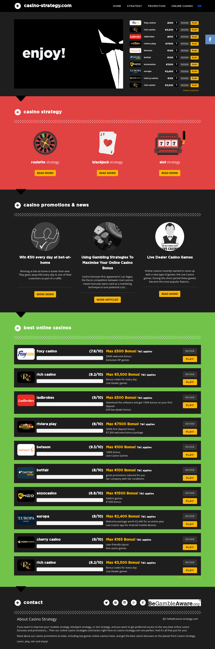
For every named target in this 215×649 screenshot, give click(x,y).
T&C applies (144, 351)
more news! (45, 294)
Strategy (134, 6)
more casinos (191, 90)
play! (190, 359)
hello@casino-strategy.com (180, 619)
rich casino (46, 374)
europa (43, 516)
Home (117, 6)
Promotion (156, 6)
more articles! (107, 299)
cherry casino (48, 539)
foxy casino (47, 351)
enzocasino (46, 493)
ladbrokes (45, 398)
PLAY (194, 22)
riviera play (46, 424)
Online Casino (182, 6)
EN (199, 6)
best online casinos (47, 328)
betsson (43, 447)
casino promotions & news (56, 205)
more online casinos (189, 577)
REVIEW (184, 23)
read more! (45, 173)
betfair (43, 470)
